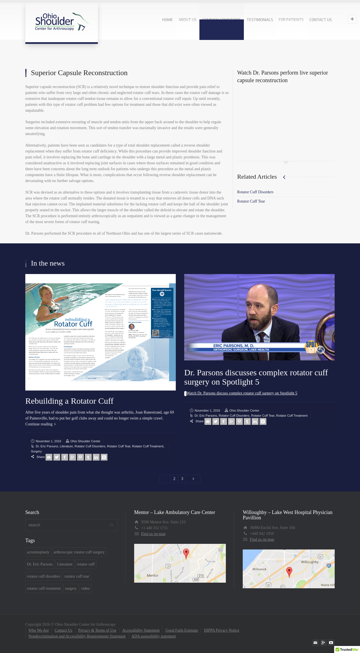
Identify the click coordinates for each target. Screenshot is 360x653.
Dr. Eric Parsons (47, 446)
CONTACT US (320, 19)
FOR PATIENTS (291, 19)
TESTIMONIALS (260, 19)
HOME (167, 19)
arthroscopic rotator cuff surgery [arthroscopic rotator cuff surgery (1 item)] (79, 552)
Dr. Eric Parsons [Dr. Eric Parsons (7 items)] (40, 564)
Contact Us (63, 630)
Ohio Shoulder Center (85, 441)
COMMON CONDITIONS (221, 19)
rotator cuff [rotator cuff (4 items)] (86, 564)
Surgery (36, 451)
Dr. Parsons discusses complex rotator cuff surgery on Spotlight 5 (256, 377)
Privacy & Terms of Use (97, 630)
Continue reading (39, 424)
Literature (66, 446)
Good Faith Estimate (181, 630)
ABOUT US (188, 19)
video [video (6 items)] (85, 588)
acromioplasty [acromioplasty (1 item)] (38, 552)
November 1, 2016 (48, 441)
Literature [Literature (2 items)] (65, 564)
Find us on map (153, 534)
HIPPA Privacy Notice (221, 630)
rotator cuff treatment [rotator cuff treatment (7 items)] (43, 588)
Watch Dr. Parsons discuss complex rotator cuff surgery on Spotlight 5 (241, 393)
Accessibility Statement (141, 630)
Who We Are (38, 630)
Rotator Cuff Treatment (147, 446)
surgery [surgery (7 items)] (71, 588)
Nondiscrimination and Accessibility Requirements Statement (76, 636)
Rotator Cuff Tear (251, 201)
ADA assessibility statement (153, 636)
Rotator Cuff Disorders (255, 192)
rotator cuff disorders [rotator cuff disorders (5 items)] (43, 576)
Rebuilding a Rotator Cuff (69, 400)
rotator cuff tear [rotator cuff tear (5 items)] (76, 576)
